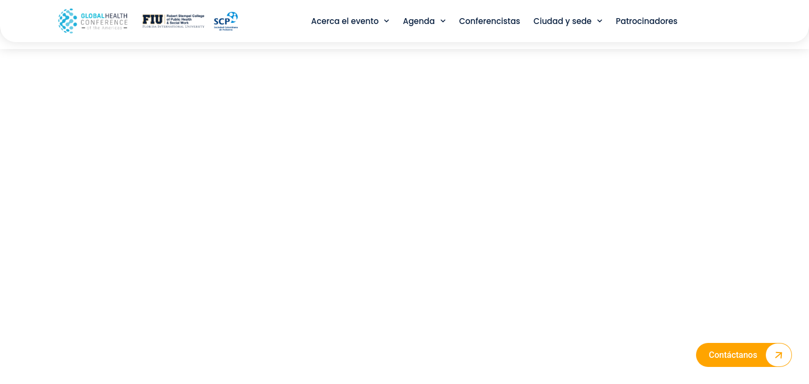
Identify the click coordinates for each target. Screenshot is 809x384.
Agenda (424, 21)
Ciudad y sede (568, 21)
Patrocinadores (647, 21)
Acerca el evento (350, 21)
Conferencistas (489, 21)
